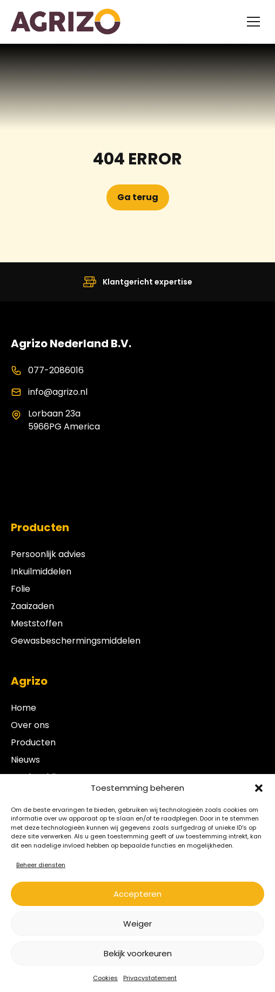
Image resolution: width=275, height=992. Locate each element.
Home (23, 708)
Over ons (30, 725)
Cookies (105, 978)
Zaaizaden (32, 606)
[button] (258, 788)
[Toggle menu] (253, 21)
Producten (33, 742)
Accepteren (137, 894)
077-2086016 (47, 370)
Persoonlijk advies (48, 554)
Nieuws (25, 759)
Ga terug (137, 197)
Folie (20, 589)
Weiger (137, 923)
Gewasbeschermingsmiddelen (75, 640)
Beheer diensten (40, 865)
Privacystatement (150, 978)
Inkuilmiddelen (41, 571)
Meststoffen (37, 623)
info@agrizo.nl (49, 392)
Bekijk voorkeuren (138, 953)
